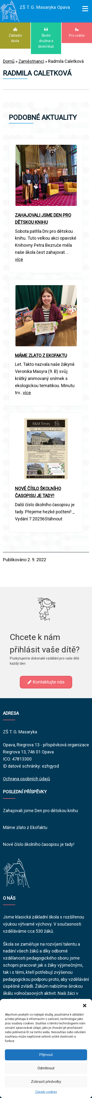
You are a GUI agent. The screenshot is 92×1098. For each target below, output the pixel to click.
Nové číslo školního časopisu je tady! (38, 844)
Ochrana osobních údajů (26, 778)
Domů (8, 61)
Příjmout (46, 1055)
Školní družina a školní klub (46, 37)
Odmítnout (46, 1068)
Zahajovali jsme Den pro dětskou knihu (40, 810)
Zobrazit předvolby (46, 1081)
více (19, 259)
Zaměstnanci (31, 61)
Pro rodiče (76, 32)
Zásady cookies (46, 1092)
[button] (84, 1005)
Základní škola (15, 35)
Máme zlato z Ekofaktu (25, 827)
